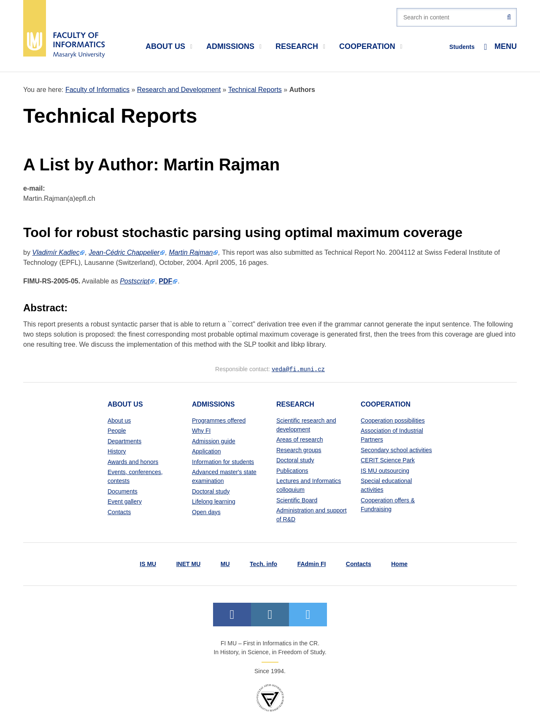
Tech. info (263, 563)
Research (300, 46)
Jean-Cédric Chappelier (124, 252)
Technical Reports (255, 89)
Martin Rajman (191, 252)
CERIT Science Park (388, 459)
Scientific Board (296, 499)
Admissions (234, 46)
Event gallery (125, 501)
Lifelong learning (213, 501)
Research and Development (179, 89)
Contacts (119, 511)
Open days (206, 511)
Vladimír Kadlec (55, 252)
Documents (123, 491)
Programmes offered (219, 420)
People (117, 430)
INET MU (188, 563)
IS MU (148, 563)
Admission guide (213, 440)
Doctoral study (211, 491)
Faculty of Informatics (97, 89)
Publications (292, 470)
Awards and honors (133, 461)
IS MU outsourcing (385, 470)
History (117, 451)
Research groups (298, 449)
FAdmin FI (311, 563)
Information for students (223, 461)
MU (225, 563)
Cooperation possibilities (393, 420)
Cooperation (370, 46)
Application (206, 451)
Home (399, 563)
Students (462, 46)
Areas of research (299, 439)
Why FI (201, 430)
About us (169, 46)
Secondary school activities (396, 449)
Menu (500, 46)
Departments (124, 440)
